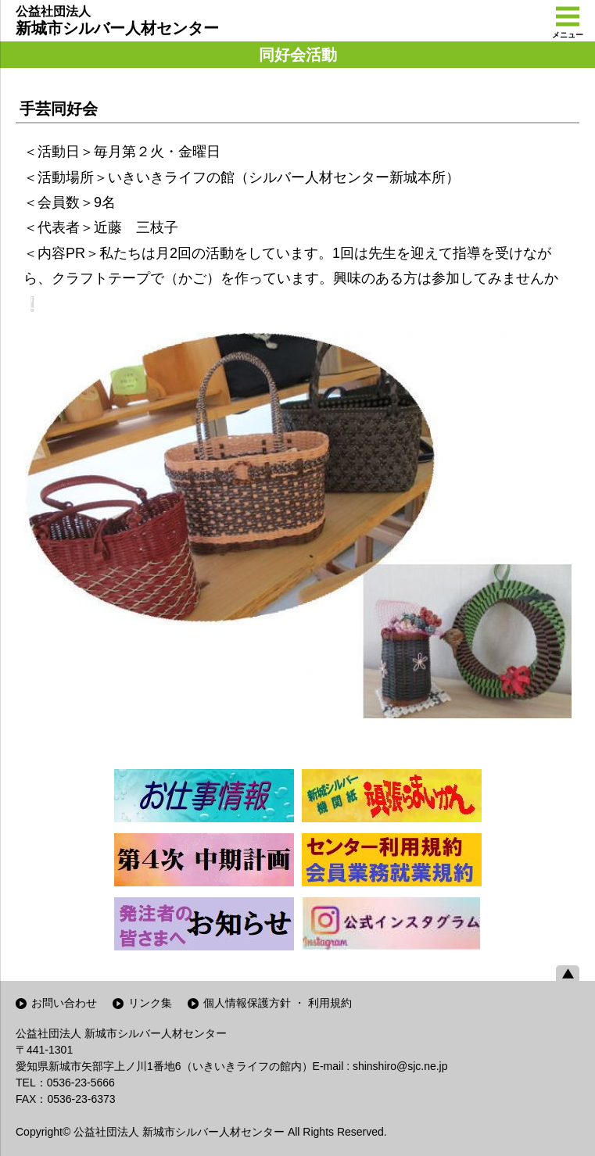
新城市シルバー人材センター (117, 20)
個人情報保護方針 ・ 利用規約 (277, 1003)
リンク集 (150, 1003)
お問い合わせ (64, 1003)
